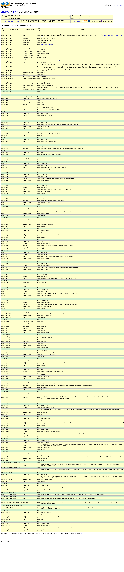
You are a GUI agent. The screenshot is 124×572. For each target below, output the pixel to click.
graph (12, 21)
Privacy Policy (10, 543)
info (15, 11)
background (80, 21)
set (5, 21)
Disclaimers (3, 543)
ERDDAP (5, 11)
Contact (17, 543)
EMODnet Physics (118, 5)
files (18, 21)
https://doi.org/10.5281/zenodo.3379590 (51, 46)
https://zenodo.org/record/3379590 (50, 61)
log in (103, 4)
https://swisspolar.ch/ (47, 44)
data (9, 21)
